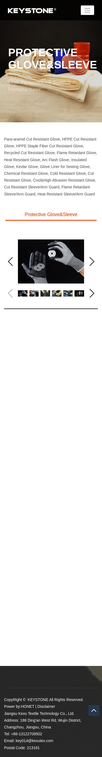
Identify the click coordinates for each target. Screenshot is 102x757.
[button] (91, 261)
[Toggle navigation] (87, 10)
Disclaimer (46, 706)
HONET (27, 706)
